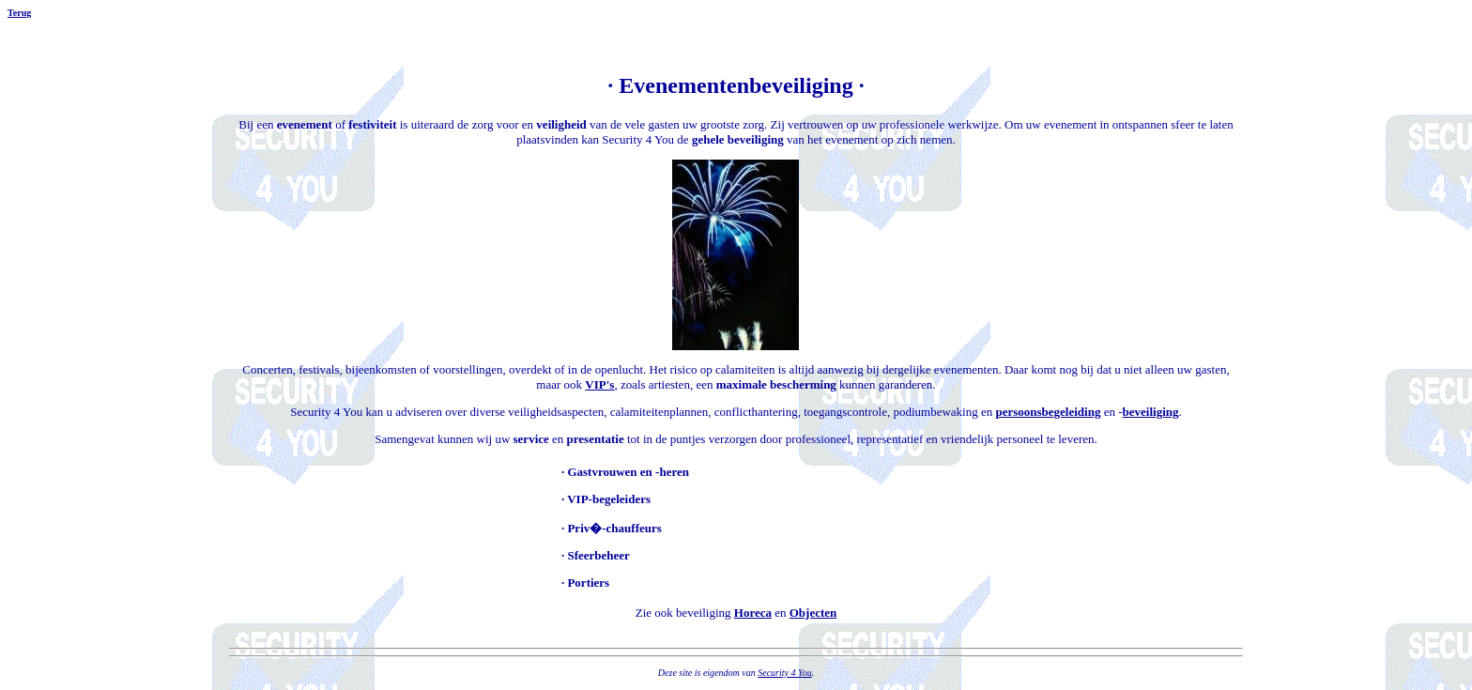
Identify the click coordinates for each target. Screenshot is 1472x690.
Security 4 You (784, 672)
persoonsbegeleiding (1047, 412)
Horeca (753, 613)
